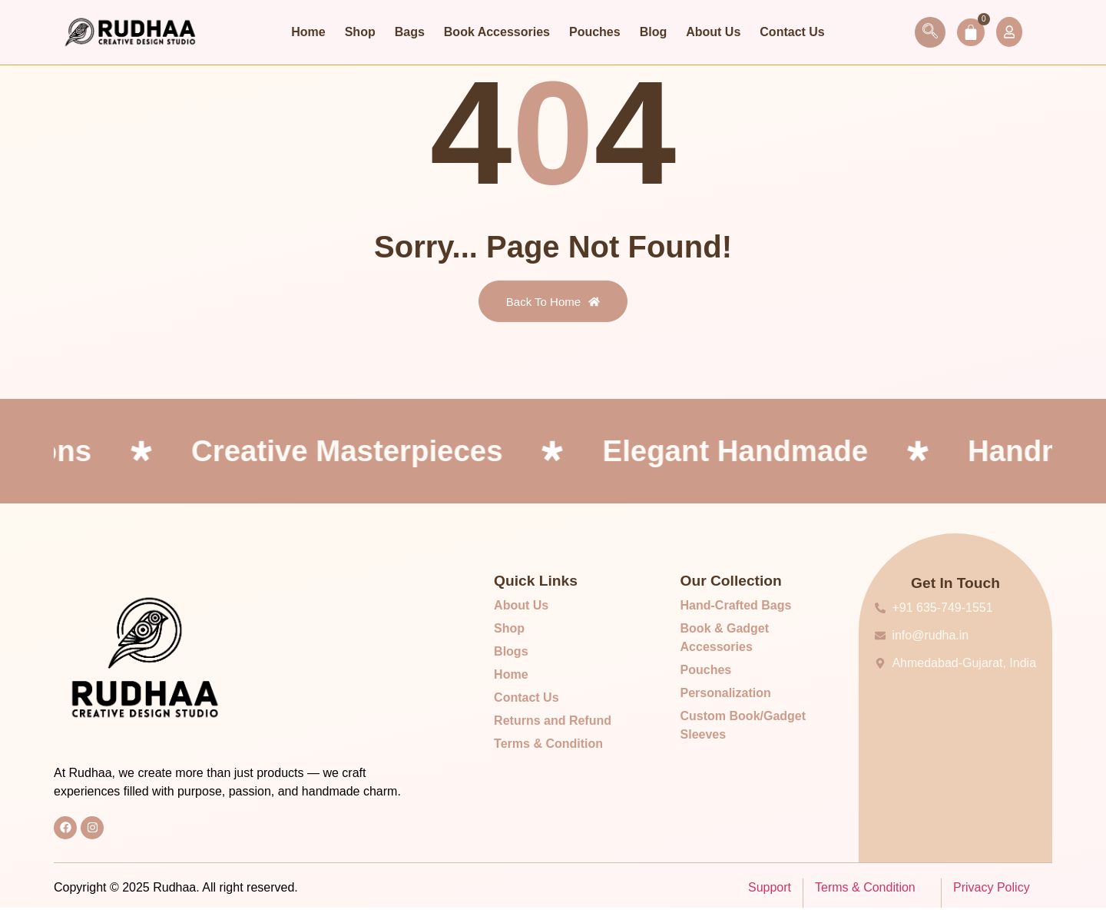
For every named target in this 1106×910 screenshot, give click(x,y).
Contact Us (792, 31)
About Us (713, 31)
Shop (360, 31)
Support (769, 889)
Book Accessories (497, 31)
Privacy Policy (991, 889)
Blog (653, 31)
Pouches (595, 31)
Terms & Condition (865, 889)
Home (308, 31)
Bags (410, 31)
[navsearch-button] (923, 32)
